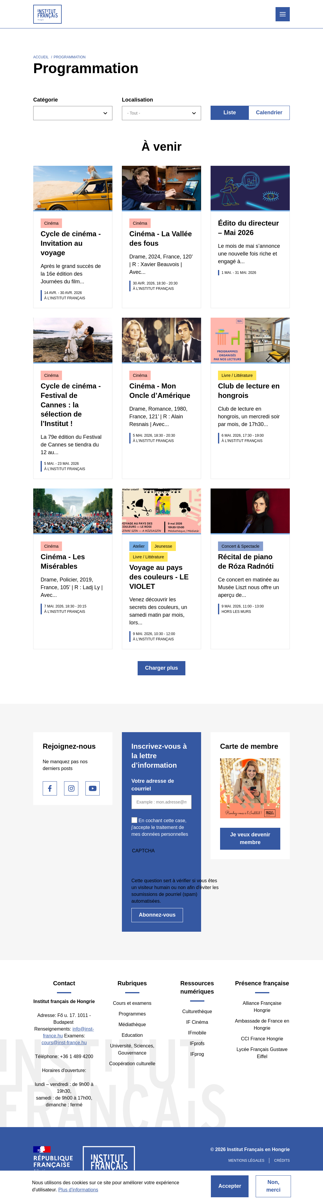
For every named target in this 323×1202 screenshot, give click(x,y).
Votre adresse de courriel (152, 785)
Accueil (41, 57)
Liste (229, 112)
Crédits (282, 1160)
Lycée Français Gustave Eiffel (262, 1053)
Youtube (92, 788)
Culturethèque (197, 1011)
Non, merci (273, 1186)
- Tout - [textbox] (133, 113)
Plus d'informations (78, 1189)
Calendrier (269, 112)
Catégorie (45, 100)
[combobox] (72, 113)
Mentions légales (246, 1160)
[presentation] (176, 865)
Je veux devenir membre (250, 838)
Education (132, 1035)
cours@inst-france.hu (64, 1042)
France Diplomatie (53, 1164)
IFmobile (197, 1032)
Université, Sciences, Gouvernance (132, 1049)
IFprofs (197, 1043)
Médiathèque (132, 1024)
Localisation (137, 100)
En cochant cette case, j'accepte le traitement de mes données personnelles (159, 827)
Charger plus (161, 668)
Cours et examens (132, 1003)
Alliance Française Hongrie (262, 1007)
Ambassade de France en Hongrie (262, 1024)
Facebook (50, 788)
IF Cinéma (197, 1022)
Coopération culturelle (132, 1063)
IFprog (197, 1054)
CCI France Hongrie (262, 1038)
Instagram (71, 788)
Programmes (132, 1013)
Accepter (229, 1186)
